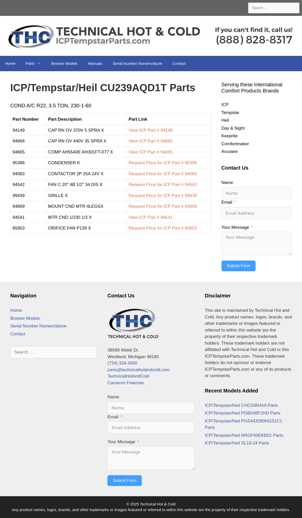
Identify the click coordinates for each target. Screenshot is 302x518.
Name (227, 182)
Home (10, 63)
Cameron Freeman (125, 382)
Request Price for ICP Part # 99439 (163, 195)
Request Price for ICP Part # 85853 (163, 228)
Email (227, 202)
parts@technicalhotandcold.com (138, 369)
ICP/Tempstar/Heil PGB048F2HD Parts (242, 413)
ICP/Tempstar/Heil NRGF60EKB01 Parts (244, 435)
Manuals (95, 63)
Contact (179, 63)
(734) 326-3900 (122, 363)
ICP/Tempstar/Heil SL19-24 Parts (237, 443)
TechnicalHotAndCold (128, 376)
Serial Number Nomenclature (137, 63)
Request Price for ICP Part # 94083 (163, 173)
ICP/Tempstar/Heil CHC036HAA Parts (241, 405)
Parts (36, 63)
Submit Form (238, 266)
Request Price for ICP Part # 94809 (163, 206)
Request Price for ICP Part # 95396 (163, 162)
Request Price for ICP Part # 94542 (163, 184)
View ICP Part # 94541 (151, 217)
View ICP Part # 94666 (151, 141)
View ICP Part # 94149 (151, 130)
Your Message (235, 227)
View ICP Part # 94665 (151, 152)
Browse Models (64, 63)
